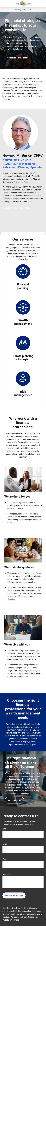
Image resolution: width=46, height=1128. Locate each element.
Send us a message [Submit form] (14, 895)
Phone (5, 859)
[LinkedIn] (4, 1114)
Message (6, 874)
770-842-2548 (13, 1099)
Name (4, 829)
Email (4, 844)
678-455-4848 (13, 1096)
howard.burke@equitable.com (14, 1110)
